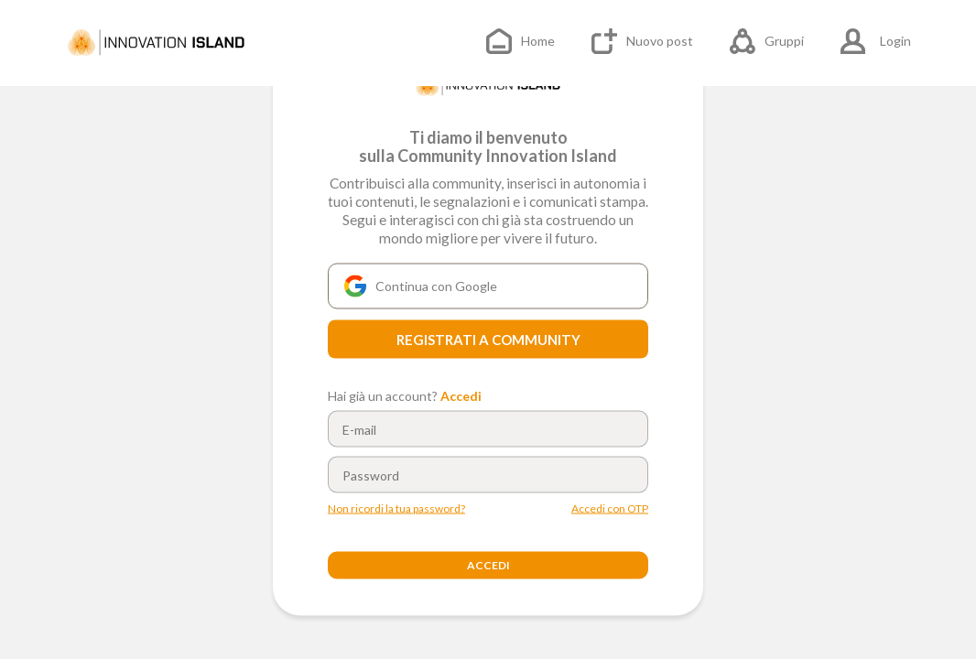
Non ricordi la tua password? (396, 508)
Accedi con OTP (609, 508)
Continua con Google (420, 286)
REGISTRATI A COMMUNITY (488, 339)
